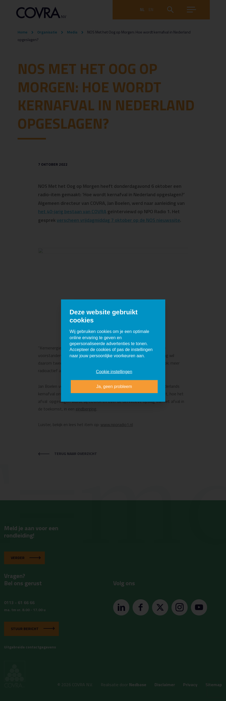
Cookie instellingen (114, 371)
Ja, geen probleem (114, 386)
